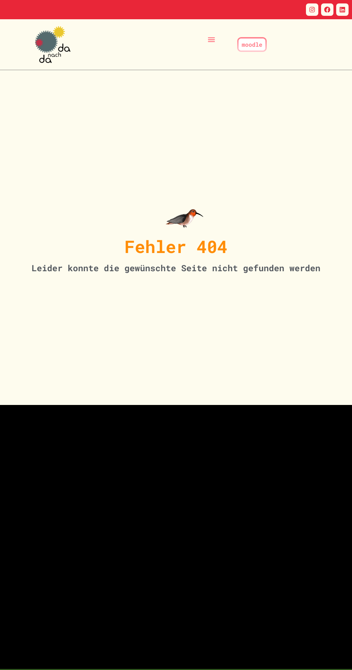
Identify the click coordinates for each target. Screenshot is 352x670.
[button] (211, 39)
